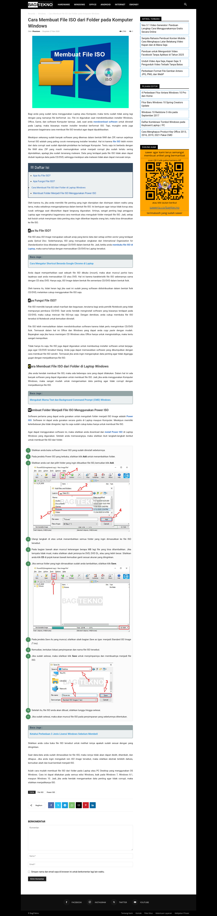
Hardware (64, 4)
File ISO (40, 792)
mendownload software (105, 121)
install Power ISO (114, 432)
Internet (120, 4)
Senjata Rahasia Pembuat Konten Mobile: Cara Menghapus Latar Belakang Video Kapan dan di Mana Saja (164, 41)
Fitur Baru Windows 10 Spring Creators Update (162, 104)
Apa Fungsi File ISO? (44, 181)
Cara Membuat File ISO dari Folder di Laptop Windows (58, 187)
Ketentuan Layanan (164, 913)
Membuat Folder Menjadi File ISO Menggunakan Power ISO (64, 193)
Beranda (31, 13)
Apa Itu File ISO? (41, 175)
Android (106, 4)
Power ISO (51, 792)
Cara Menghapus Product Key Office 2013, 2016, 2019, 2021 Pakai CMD (164, 133)
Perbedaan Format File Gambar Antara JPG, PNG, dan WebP (162, 73)
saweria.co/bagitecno (164, 207)
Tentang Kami (127, 913)
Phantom (36, 31)
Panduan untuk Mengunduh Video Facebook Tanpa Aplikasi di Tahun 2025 (163, 53)
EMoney (133, 4)
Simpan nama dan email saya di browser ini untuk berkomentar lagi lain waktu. (68, 872)
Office (92, 4)
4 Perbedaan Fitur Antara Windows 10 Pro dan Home (164, 94)
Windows (79, 4)
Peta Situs (148, 913)
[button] (185, 4)
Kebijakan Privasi (182, 913)
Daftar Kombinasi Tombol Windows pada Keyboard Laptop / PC (163, 124)
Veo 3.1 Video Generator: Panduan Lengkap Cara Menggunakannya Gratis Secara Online (162, 28)
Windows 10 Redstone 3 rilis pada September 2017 (160, 114)
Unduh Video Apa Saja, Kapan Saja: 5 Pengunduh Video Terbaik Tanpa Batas (162, 63)
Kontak (139, 913)
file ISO (116, 141)
